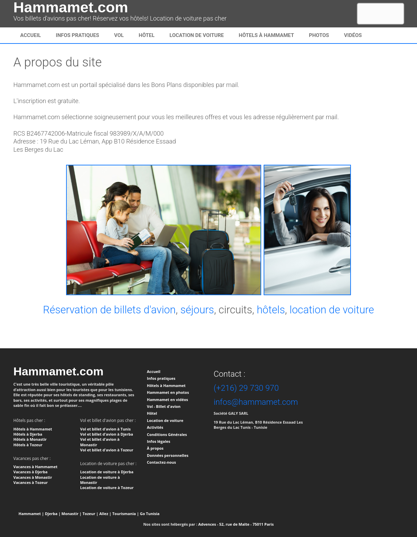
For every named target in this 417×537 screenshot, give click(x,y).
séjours (197, 309)
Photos (319, 35)
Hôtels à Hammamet (266, 35)
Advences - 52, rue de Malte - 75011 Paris (236, 524)
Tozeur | (90, 513)
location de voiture (332, 309)
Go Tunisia (150, 513)
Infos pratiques (161, 378)
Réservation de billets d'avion (109, 309)
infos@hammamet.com (256, 402)
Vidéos (353, 35)
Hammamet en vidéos (167, 399)
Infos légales (158, 441)
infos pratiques (77, 35)
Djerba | (53, 513)
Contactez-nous (161, 462)
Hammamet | (31, 513)
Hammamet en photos (168, 392)
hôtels (271, 309)
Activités (155, 427)
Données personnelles (167, 455)
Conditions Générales (167, 434)
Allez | (105, 513)
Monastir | (72, 513)
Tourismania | (125, 513)
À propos (155, 448)
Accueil (30, 35)
